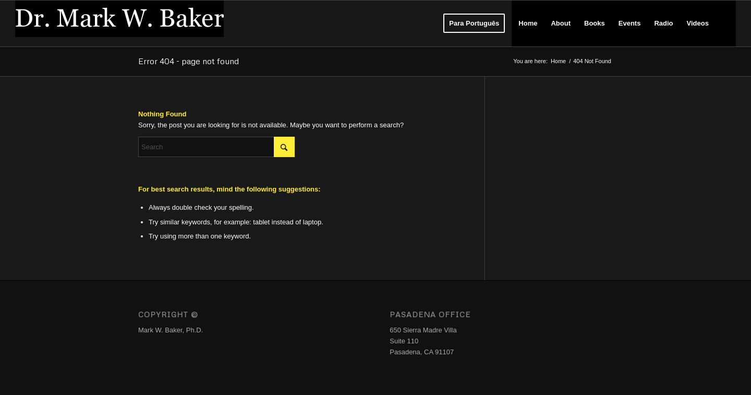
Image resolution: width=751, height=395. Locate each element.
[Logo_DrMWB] (119, 23)
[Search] (726, 23)
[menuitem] (474, 23)
